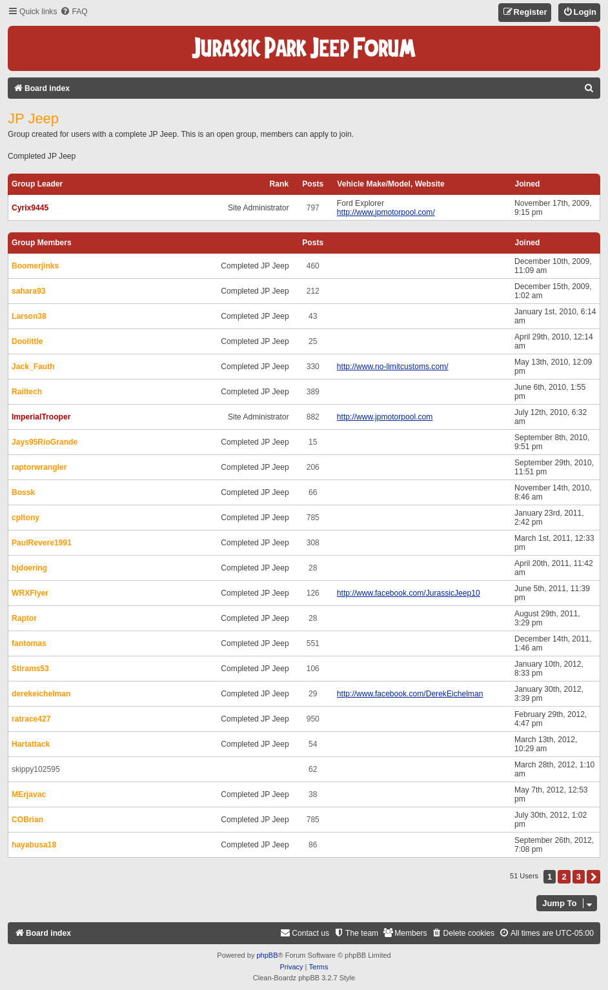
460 (313, 265)
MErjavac (29, 794)
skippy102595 (36, 769)
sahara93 (28, 291)
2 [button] (564, 877)
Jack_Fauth (33, 366)
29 (313, 693)
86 (313, 844)
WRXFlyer (30, 593)
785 (313, 517)
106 (313, 668)
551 (313, 643)
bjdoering (29, 567)
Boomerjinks (35, 265)
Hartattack (31, 744)
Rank (279, 183)
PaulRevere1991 (42, 542)
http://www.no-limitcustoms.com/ (393, 366)
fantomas (29, 643)
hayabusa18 (34, 844)
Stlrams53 (30, 668)
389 (313, 391)
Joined (527, 183)
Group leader (37, 183)
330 (313, 366)
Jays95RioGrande (44, 442)
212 (313, 291)
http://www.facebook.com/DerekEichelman (410, 693)
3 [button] (578, 877)
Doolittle (27, 341)
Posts (312, 183)
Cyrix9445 (30, 207)
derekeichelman (41, 693)
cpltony (25, 517)
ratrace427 (31, 718)
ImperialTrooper (41, 416)
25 (313, 341)
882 (313, 416)
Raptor (24, 618)
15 (313, 442)
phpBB (267, 955)
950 (313, 718)
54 (313, 744)
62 (313, 769)
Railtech (27, 391)
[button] (593, 877)
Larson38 (29, 316)
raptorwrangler (39, 467)
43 (313, 316)
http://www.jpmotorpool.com (385, 416)
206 (313, 467)
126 (313, 593)
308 (313, 542)
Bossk (23, 492)
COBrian (27, 819)
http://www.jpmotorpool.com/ (386, 212)
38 (313, 794)
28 (313, 567)
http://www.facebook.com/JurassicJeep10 (408, 593)
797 (313, 207)
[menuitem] (73, 12)
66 (313, 492)
